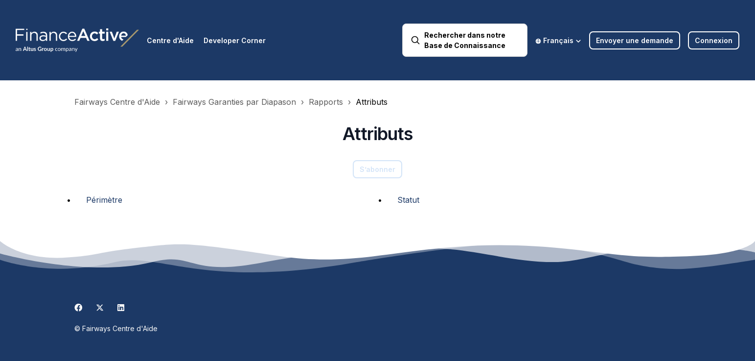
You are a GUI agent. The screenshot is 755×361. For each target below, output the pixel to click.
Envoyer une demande (634, 40)
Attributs (372, 102)
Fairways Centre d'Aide (117, 102)
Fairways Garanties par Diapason (234, 102)
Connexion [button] (713, 40)
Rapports (326, 102)
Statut (408, 200)
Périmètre (104, 200)
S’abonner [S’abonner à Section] (377, 169)
